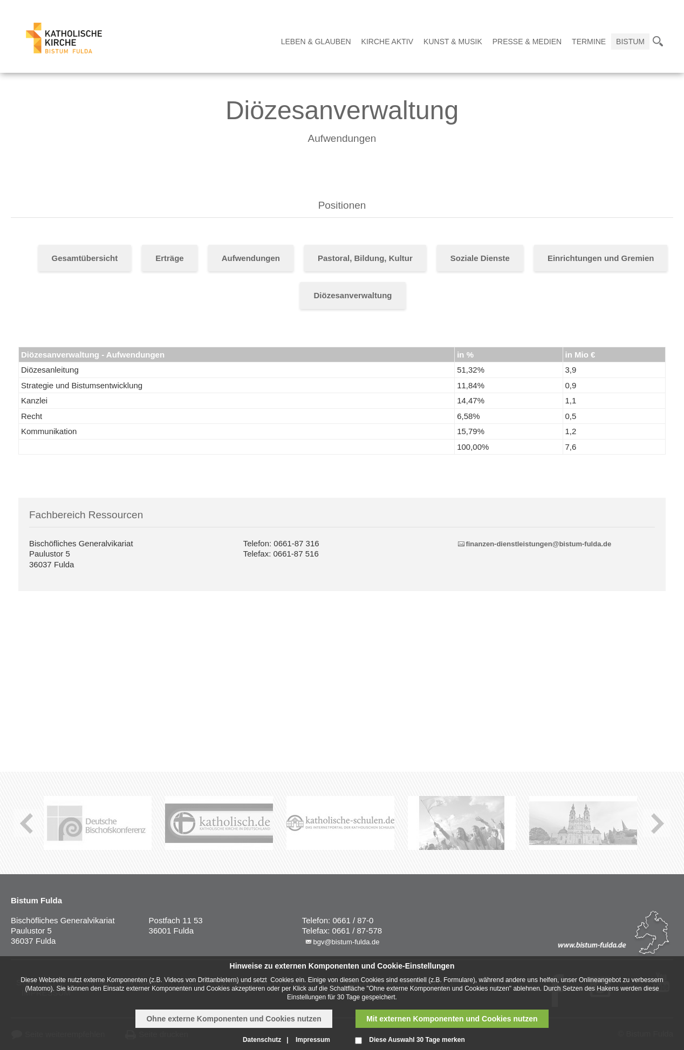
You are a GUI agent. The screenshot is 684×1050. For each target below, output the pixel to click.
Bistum (630, 41)
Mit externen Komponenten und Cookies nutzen (451, 1018)
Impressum (313, 1040)
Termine (589, 41)
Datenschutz (262, 1040)
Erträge (169, 258)
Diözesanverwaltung (352, 295)
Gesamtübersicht (85, 258)
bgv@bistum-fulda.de (346, 942)
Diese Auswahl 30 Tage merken (416, 1040)
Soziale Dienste (480, 258)
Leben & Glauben (316, 41)
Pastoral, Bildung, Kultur (365, 258)
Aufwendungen (251, 258)
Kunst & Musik (452, 41)
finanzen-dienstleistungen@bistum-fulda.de (538, 544)
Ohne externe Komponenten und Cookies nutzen (233, 1018)
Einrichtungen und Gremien (601, 258)
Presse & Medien (527, 41)
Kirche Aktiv (387, 41)
